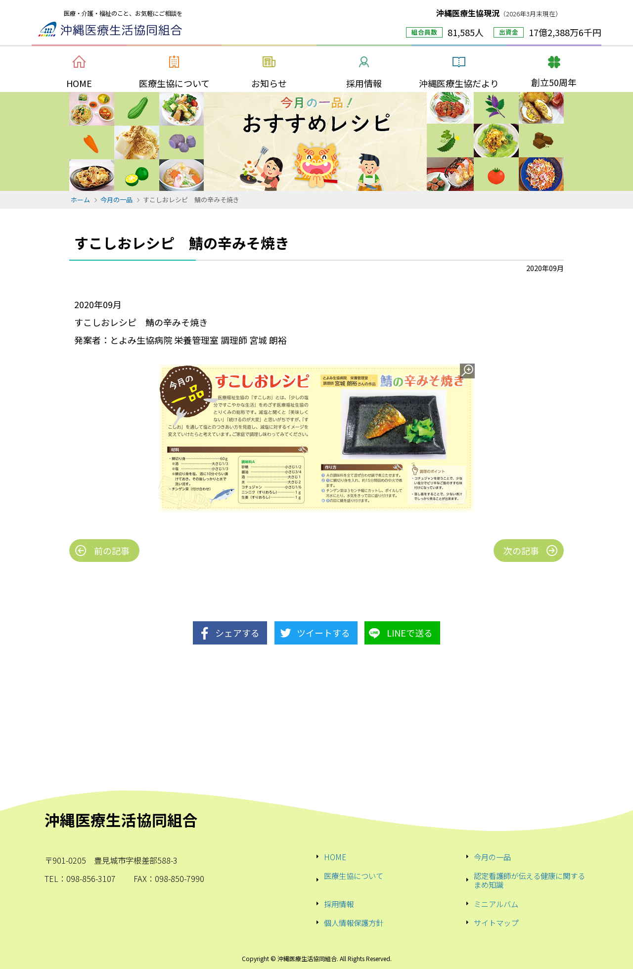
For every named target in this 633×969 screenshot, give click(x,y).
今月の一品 (116, 199)
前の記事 (112, 550)
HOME (335, 856)
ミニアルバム (496, 903)
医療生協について (353, 876)
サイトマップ (496, 922)
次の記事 (521, 550)
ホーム (80, 199)
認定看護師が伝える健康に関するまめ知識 (529, 880)
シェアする (237, 632)
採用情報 (339, 903)
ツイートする (323, 632)
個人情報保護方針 (353, 922)
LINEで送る (410, 632)
